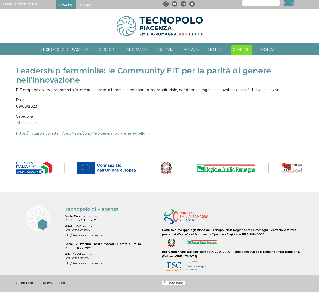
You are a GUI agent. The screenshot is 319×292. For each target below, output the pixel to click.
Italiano (65, 4)
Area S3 (191, 49)
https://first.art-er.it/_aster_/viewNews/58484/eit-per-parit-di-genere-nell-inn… (84, 133)
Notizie (216, 49)
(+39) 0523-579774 (77, 258)
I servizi (166, 49)
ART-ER (8, 4)
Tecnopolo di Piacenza (65, 49)
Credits (62, 282)
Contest (242, 49)
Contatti (269, 49)
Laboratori (136, 49)
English (85, 4)
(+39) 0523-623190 (77, 230)
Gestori (107, 49)
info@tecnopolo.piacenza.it (85, 235)
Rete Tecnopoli (26, 4)
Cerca (288, 2)
